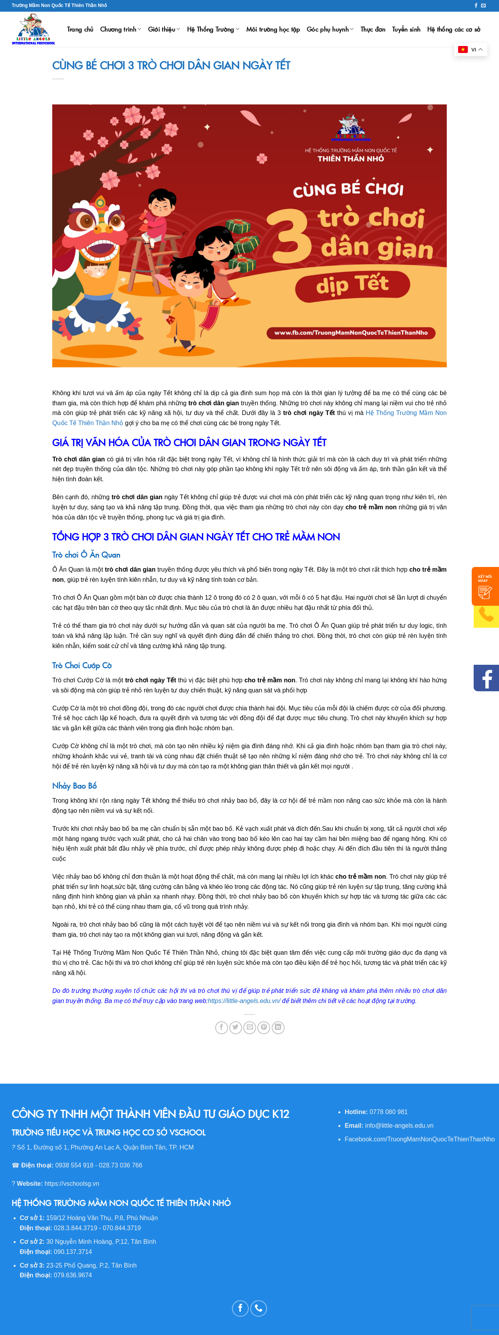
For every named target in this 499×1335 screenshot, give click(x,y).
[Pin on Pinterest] (263, 1027)
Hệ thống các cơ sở (454, 29)
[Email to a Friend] (249, 1027)
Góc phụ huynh (330, 29)
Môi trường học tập (273, 29)
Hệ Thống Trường (213, 29)
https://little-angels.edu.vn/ (244, 1001)
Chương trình (120, 29)
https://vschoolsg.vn (71, 1183)
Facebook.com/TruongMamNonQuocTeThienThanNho (420, 1139)
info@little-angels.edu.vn (399, 1125)
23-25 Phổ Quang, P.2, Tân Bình (91, 1265)
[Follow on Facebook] (476, 6)
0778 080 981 (389, 1112)
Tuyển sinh (406, 29)
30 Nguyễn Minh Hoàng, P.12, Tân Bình (101, 1241)
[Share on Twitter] (235, 1027)
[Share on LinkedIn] (278, 1027)
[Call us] (258, 1308)
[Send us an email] (483, 6)
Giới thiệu (164, 29)
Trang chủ (80, 29)
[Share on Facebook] (221, 1027)
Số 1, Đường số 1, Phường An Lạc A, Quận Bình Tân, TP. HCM (105, 1147)
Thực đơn (373, 29)
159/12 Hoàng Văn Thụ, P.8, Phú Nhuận (102, 1218)
